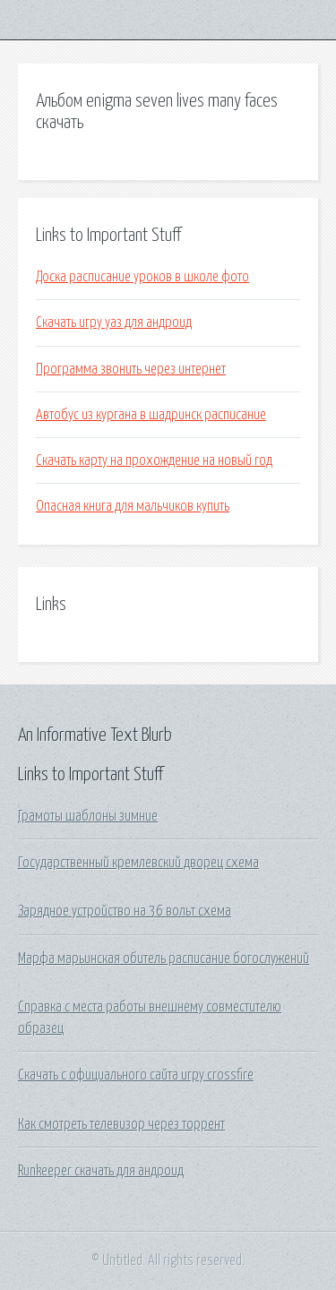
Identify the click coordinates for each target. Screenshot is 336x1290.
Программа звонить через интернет (131, 369)
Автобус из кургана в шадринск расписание (151, 415)
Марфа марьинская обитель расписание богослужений (163, 958)
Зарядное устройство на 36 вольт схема (124, 911)
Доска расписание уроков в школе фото (142, 277)
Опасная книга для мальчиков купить (132, 506)
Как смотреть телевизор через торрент (121, 1124)
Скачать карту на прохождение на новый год (154, 460)
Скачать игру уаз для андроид (114, 322)
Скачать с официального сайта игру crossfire (136, 1075)
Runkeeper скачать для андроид (101, 1171)
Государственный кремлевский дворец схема (138, 863)
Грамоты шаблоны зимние (88, 816)
